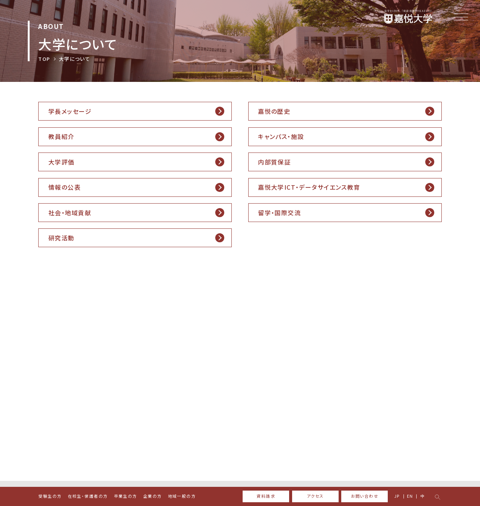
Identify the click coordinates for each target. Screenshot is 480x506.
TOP (44, 58)
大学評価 (61, 161)
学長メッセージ (70, 111)
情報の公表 (64, 187)
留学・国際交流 (279, 212)
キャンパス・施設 (281, 136)
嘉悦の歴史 (274, 111)
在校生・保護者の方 (88, 496)
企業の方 (152, 496)
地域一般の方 (182, 496)
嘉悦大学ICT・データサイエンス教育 (309, 187)
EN (410, 496)
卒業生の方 (125, 496)
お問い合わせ (365, 496)
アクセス (315, 496)
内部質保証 (274, 161)
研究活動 (61, 237)
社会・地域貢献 (69, 212)
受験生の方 (50, 496)
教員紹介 (61, 136)
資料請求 (265, 496)
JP (397, 496)
